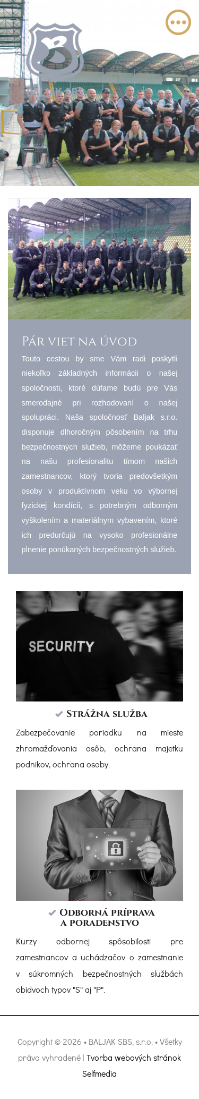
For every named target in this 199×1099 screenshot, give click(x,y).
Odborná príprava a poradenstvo (107, 918)
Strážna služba (107, 714)
